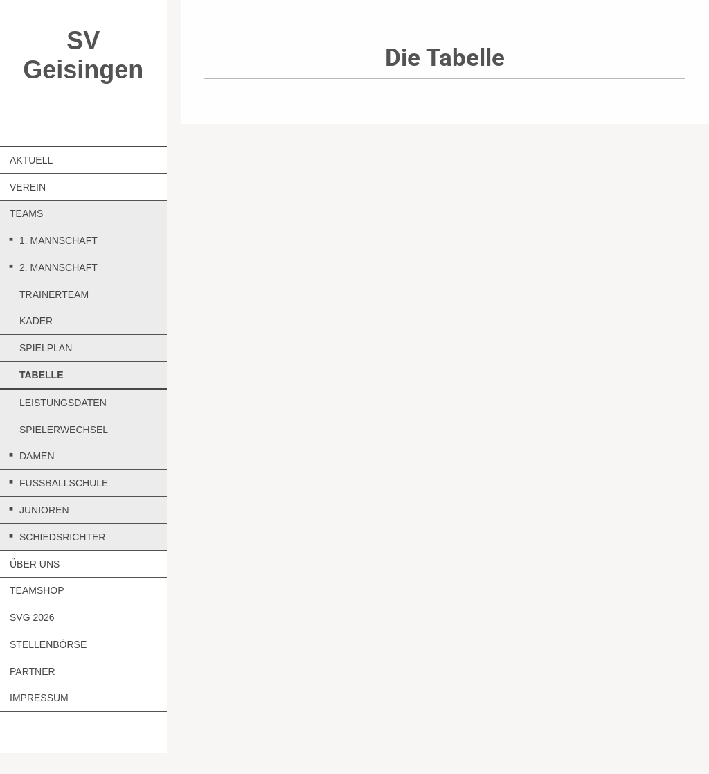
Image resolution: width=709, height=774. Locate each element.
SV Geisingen (83, 55)
